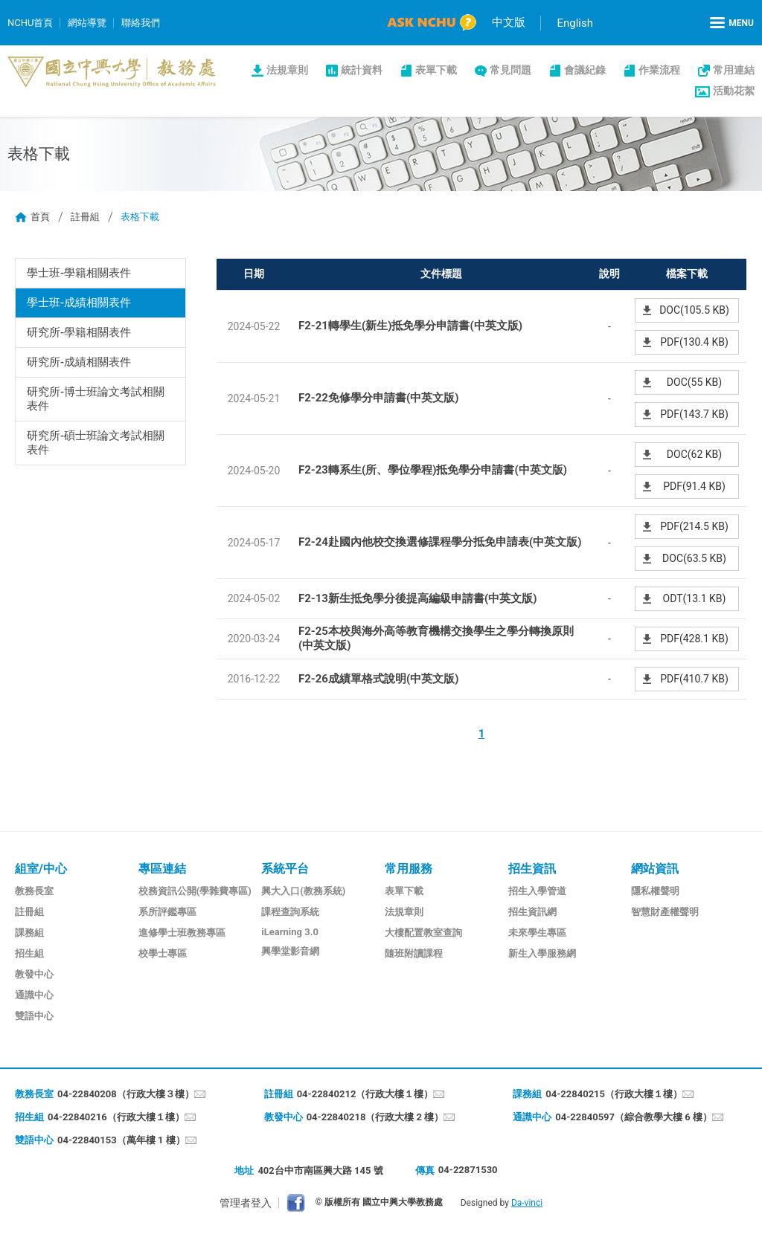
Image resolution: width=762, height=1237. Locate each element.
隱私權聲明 (655, 891)
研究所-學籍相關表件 (79, 332)
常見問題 (510, 70)
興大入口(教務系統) (303, 891)
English (575, 23)
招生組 (29, 953)
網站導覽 (87, 22)
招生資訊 (532, 869)
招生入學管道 (537, 891)
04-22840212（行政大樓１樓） (365, 1093)
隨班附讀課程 (414, 953)
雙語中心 (34, 1015)
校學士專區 (162, 953)
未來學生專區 (537, 932)
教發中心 (34, 974)
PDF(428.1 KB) (694, 639)
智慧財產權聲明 (665, 911)
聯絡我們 (140, 22)
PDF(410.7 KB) (694, 679)
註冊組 (85, 216)
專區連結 (162, 869)
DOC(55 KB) (694, 382)
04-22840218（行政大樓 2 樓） (375, 1117)
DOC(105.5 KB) (694, 310)
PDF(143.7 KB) (694, 414)
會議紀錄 (585, 70)
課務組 (29, 932)
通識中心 (34, 995)
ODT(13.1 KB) (694, 598)
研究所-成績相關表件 (79, 362)
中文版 (508, 22)
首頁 (40, 216)
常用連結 (734, 70)
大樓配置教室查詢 (423, 932)
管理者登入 (246, 1203)
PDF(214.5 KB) (694, 526)
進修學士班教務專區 (181, 932)
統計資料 (361, 70)
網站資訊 (655, 869)
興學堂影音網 (290, 951)
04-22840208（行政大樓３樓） (125, 1093)
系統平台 (285, 869)
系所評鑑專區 (167, 911)
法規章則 (287, 70)
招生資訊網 (532, 911)
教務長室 (34, 891)
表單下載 (436, 70)
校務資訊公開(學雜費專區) (195, 891)
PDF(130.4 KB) (694, 342)
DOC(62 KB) (694, 454)
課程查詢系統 (290, 911)
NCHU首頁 (30, 22)
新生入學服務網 (542, 953)
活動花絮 (734, 91)
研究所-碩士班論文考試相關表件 (96, 442)
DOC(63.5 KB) (694, 558)
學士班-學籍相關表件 (79, 273)
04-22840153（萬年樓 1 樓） (121, 1140)
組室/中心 (41, 869)
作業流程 (659, 70)
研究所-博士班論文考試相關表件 (96, 399)
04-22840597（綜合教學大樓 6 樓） (633, 1117)
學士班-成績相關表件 (79, 302)
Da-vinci (526, 1203)
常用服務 (408, 869)
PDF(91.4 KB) (694, 486)
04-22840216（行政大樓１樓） (116, 1117)
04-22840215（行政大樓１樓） (613, 1093)
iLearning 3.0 (289, 931)
